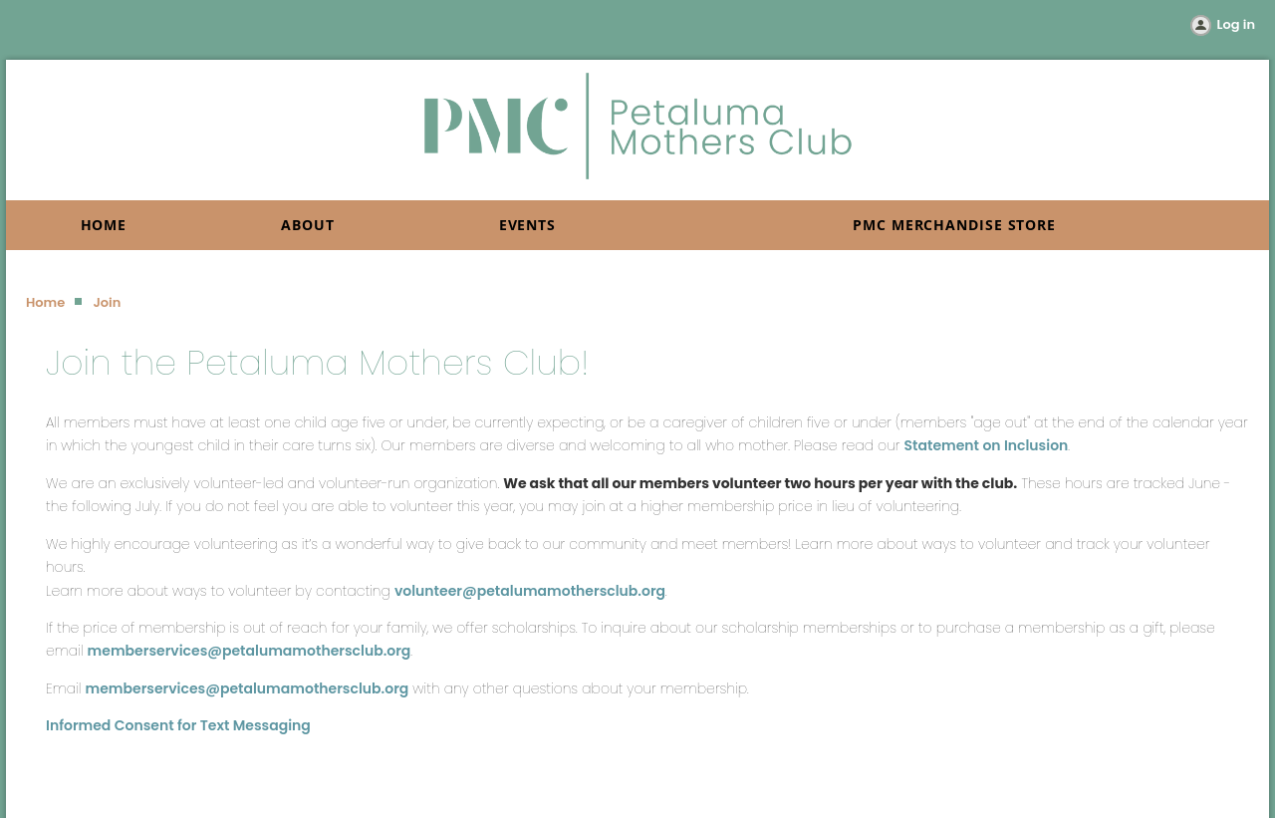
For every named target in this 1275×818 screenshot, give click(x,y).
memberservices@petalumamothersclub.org (249, 651)
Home (45, 302)
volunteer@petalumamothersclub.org (529, 591)
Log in (1236, 24)
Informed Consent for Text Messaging (178, 725)
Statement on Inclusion (986, 445)
